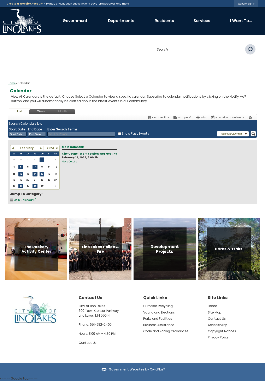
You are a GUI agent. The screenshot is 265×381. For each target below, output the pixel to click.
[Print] (201, 117)
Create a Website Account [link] (25, 3)
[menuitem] (75, 21)
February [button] (27, 148)
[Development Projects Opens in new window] (165, 249)
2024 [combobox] (50, 148)
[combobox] (17, 134)
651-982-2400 (101, 324)
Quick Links (155, 298)
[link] (246, 3)
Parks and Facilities (157, 318)
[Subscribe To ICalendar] (227, 117)
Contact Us (87, 343)
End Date (35, 129)
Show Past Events (135, 133)
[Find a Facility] (158, 117)
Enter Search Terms (62, 129)
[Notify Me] (182, 117)
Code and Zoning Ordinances (165, 331)
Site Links (218, 298)
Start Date (17, 129)
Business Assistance (158, 325)
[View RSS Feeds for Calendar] (250, 117)
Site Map (214, 312)
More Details (69, 161)
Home (12, 83)
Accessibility (217, 325)
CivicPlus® (157, 369)
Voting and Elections (159, 312)
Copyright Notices (222, 331)
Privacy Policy (218, 337)
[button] (250, 49)
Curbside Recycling (158, 306)
